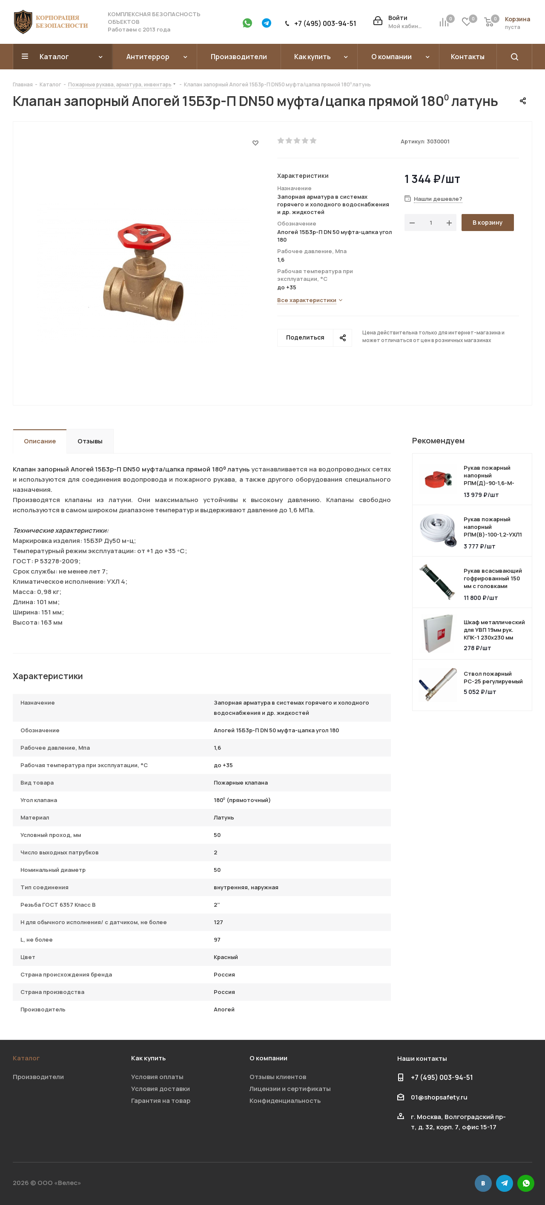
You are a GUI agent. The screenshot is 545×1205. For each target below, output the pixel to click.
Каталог (26, 1058)
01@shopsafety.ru (439, 1097)
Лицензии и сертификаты (290, 1088)
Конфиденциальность (285, 1100)
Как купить (148, 1058)
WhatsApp (525, 1183)
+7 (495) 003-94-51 (325, 23)
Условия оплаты (157, 1076)
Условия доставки (160, 1088)
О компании (268, 1058)
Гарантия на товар (160, 1100)
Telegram (504, 1183)
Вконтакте (483, 1183)
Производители (38, 1076)
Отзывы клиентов (278, 1076)
